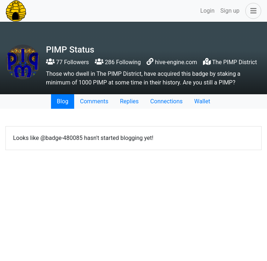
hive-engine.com (176, 62)
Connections (166, 101)
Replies (129, 101)
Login (207, 10)
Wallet (202, 101)
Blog (62, 101)
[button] (251, 11)
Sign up (230, 10)
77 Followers (67, 62)
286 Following (118, 62)
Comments (94, 101)
